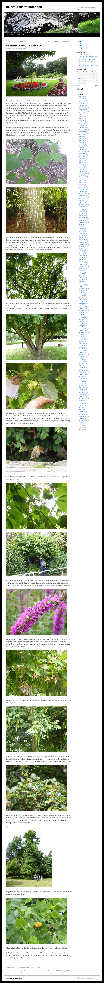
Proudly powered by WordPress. (87, 978)
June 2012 (81, 382)
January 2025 (82, 125)
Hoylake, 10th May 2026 (85, 54)
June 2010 (81, 425)
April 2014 (81, 341)
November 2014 (83, 328)
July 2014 (81, 336)
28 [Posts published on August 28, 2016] (96, 81)
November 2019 (83, 219)
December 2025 (83, 105)
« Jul (78, 85)
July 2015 (81, 314)
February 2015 (82, 323)
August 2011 (82, 400)
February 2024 (82, 145)
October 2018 (82, 242)
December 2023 (83, 149)
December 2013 (83, 349)
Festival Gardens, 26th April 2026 (87, 60)
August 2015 (82, 312)
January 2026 (82, 103)
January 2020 (82, 215)
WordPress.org (82, 49)
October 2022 (82, 175)
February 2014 (82, 345)
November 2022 (83, 173)
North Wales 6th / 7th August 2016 (16, 41)
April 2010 (81, 429)
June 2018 (81, 250)
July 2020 (81, 208)
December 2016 (83, 283)
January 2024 (82, 147)
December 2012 (83, 371)
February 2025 (82, 124)
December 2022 (83, 171)
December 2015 (83, 305)
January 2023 (82, 169)
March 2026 (82, 100)
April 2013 (81, 363)
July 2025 (81, 114)
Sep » (96, 85)
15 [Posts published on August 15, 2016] (79, 78)
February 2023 (82, 167)
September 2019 (83, 222)
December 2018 (83, 239)
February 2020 (82, 213)
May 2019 (81, 230)
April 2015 (81, 319)
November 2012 (83, 372)
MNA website (82, 91)
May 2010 (81, 427)
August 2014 (82, 334)
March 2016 (82, 299)
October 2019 (82, 221)
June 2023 (81, 160)
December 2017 (83, 261)
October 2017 (82, 264)
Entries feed (82, 45)
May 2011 (81, 405)
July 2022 (81, 178)
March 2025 (82, 122)
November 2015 (83, 307)
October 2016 (82, 286)
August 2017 (82, 268)
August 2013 (82, 356)
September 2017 (83, 266)
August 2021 (82, 199)
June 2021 (81, 202)
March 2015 (82, 321)
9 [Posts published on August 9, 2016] (81, 76)
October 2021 (82, 195)
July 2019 (81, 226)
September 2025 (83, 111)
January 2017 (82, 281)
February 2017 (82, 279)
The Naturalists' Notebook (23, 7)
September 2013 (83, 354)
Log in (80, 43)
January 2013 (82, 369)
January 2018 (82, 259)
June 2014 (81, 338)
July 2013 (81, 358)
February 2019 (82, 235)
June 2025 (81, 116)
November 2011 (83, 394)
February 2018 (82, 257)
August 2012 (82, 378)
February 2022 (82, 188)
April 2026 (81, 98)
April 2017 (81, 275)
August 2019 (82, 224)
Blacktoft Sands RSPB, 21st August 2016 (59, 41)
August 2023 (82, 156)
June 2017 (81, 272)
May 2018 (81, 252)
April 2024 (81, 142)
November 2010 (83, 416)
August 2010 (82, 422)
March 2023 (82, 166)
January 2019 (82, 237)
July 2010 (81, 424)
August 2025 (82, 113)
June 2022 (81, 180)
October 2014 (82, 330)
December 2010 (83, 415)
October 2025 (82, 109)
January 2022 (82, 189)
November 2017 (83, 263)
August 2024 (82, 135)
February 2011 (82, 411)
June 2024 (81, 138)
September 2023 (83, 155)
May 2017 (81, 274)
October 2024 (82, 131)
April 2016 (81, 297)
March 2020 (82, 211)
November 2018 (83, 241)
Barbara (25, 48)
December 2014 (83, 327)
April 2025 (81, 120)
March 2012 (82, 387)
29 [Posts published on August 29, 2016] (79, 83)
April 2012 (81, 385)
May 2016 (81, 296)
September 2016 (83, 288)
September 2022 (83, 177)
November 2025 (83, 107)
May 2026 (81, 96)
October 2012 (82, 374)
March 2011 (82, 409)
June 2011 (81, 404)
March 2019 (82, 233)
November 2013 (83, 350)
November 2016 (83, 285)
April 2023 (81, 164)
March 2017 (82, 277)
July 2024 (81, 136)
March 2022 (82, 186)
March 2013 (82, 365)
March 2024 (82, 144)
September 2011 (83, 398)
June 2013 (81, 360)
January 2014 (82, 347)
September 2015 (83, 310)
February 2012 (82, 389)
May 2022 (81, 182)
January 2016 (82, 303)
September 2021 (83, 197)
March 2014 (82, 343)
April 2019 (81, 232)
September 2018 (83, 244)
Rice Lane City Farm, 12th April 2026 (88, 65)
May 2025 (81, 118)
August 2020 (82, 206)
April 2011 (81, 407)
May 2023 (81, 162)
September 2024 (83, 133)
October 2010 (82, 418)
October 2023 (82, 153)
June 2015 (81, 316)
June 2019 (81, 228)
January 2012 (82, 391)
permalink (38, 967)
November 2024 (83, 129)
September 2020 (83, 204)
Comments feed (83, 47)
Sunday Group (20, 34)
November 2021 (83, 193)
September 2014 (83, 332)
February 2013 (82, 367)
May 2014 (81, 339)
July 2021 (81, 200)
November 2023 (83, 151)
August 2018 (82, 246)
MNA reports (10, 34)
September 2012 (83, 376)
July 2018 (81, 248)
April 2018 (81, 253)
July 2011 (81, 402)
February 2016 (82, 301)
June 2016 (81, 294)
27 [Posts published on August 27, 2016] (93, 81)
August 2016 (82, 290)
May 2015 (81, 318)
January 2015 (82, 325)
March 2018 (82, 255)
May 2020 (81, 210)
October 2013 (82, 352)
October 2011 (82, 396)
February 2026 (82, 102)
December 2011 (83, 393)
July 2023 (81, 158)
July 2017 (81, 270)
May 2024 (81, 140)
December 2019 (83, 217)
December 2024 (83, 127)
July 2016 (81, 292)
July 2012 (81, 380)
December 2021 (83, 191)
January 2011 (82, 413)
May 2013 (81, 361)
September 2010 (83, 420)
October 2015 (82, 308)
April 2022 (81, 184)
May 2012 (81, 383)
